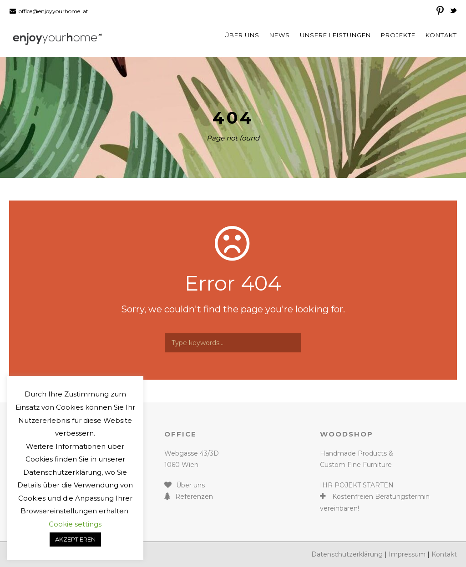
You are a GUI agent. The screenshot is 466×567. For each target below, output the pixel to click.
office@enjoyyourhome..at (53, 11)
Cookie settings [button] (75, 524)
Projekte (398, 35)
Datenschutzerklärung (347, 554)
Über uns (241, 35)
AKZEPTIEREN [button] (75, 539)
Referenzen (194, 496)
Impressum (407, 554)
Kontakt (441, 35)
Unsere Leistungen (335, 35)
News (279, 35)
